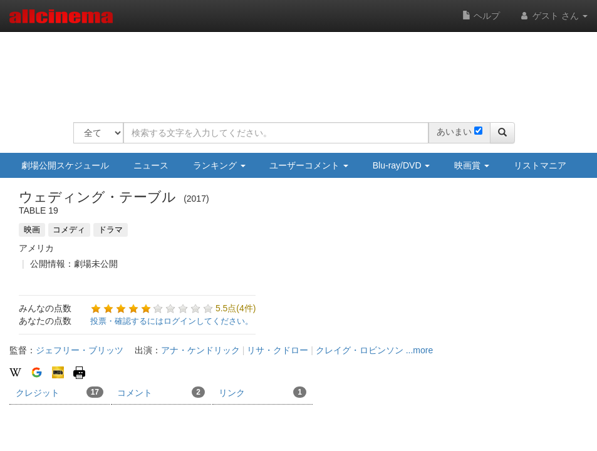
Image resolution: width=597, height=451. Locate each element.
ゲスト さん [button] (553, 16)
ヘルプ (481, 16)
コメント (161, 392)
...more (419, 350)
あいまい (454, 131)
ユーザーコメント (308, 165)
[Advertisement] (301, 69)
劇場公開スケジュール (65, 165)
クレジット (59, 392)
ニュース (151, 165)
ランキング (219, 165)
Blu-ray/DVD (401, 165)
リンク (262, 392)
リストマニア (540, 165)
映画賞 (471, 165)
